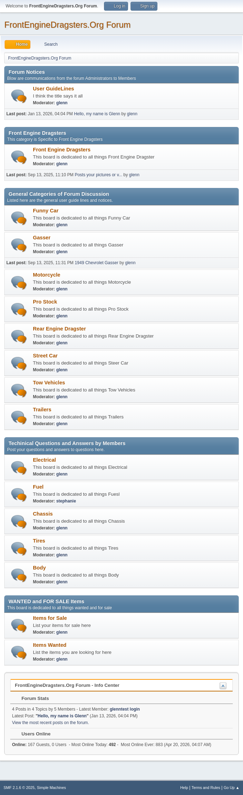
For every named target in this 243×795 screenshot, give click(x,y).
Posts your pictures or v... (98, 174)
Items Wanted (49, 645)
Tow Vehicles (49, 382)
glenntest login (125, 709)
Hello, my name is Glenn (97, 113)
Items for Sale (50, 618)
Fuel (38, 487)
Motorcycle (46, 275)
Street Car (45, 355)
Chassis (43, 514)
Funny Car (45, 210)
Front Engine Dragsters (62, 149)
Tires (39, 541)
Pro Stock (45, 302)
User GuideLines (53, 88)
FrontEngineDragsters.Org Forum (67, 24)
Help (184, 787)
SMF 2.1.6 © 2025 (19, 787)
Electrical (44, 460)
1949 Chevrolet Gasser (96, 262)
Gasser (42, 237)
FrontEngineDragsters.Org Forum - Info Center (67, 685)
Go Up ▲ (231, 787)
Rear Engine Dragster (59, 329)
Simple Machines (51, 787)
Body (39, 568)
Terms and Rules (206, 787)
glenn (62, 102)
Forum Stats (32, 698)
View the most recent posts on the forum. (50, 722)
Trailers (42, 409)
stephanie (66, 501)
